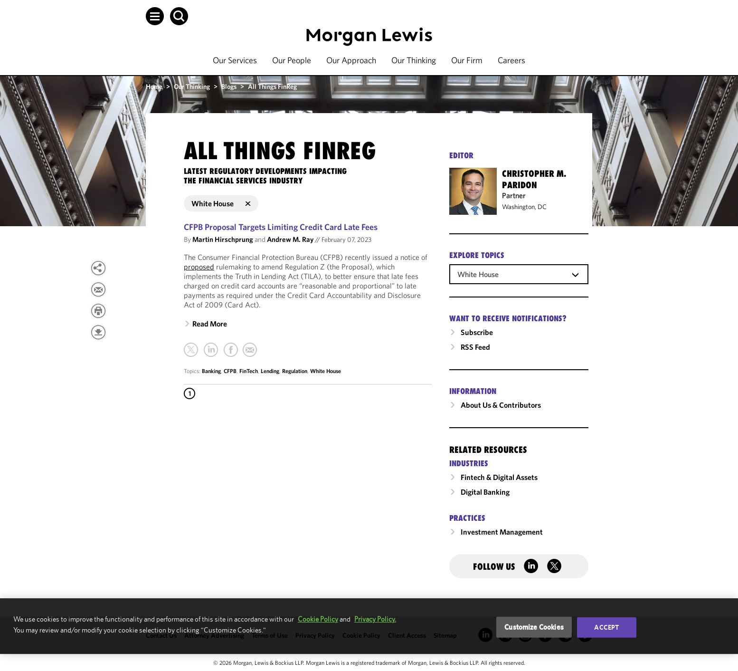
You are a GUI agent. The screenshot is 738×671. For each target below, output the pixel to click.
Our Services (235, 60)
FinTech (248, 370)
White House (325, 370)
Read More (209, 323)
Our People (291, 60)
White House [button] (221, 203)
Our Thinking (413, 60)
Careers (511, 60)
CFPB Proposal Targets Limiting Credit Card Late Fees (281, 226)
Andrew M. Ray (290, 239)
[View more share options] (98, 268)
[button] (155, 16)
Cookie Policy (318, 618)
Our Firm (467, 60)
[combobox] (518, 273)
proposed (199, 266)
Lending (270, 370)
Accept (606, 627)
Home (154, 86)
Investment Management (502, 532)
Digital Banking (485, 492)
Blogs (229, 86)
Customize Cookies (534, 627)
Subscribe (477, 332)
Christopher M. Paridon (534, 179)
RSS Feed (475, 347)
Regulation (294, 370)
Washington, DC (524, 206)
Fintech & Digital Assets (499, 477)
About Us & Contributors (501, 405)
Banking (211, 370)
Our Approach (351, 60)
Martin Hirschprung (222, 239)
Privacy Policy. (375, 618)
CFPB (230, 370)
